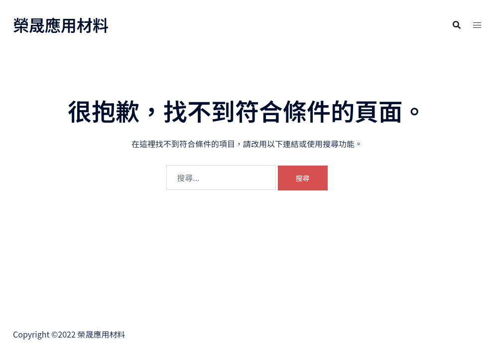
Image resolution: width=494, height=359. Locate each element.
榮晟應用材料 (61, 24)
